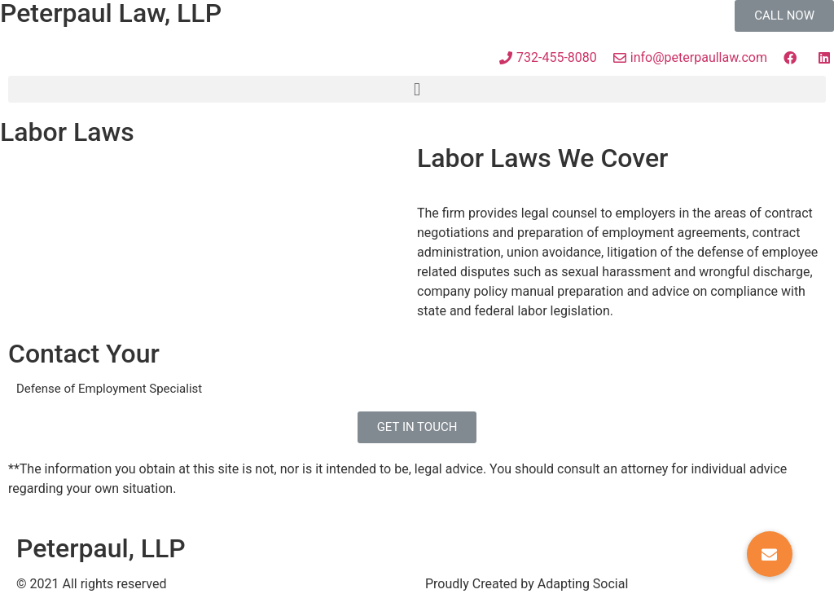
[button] (784, 16)
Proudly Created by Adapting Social (526, 584)
